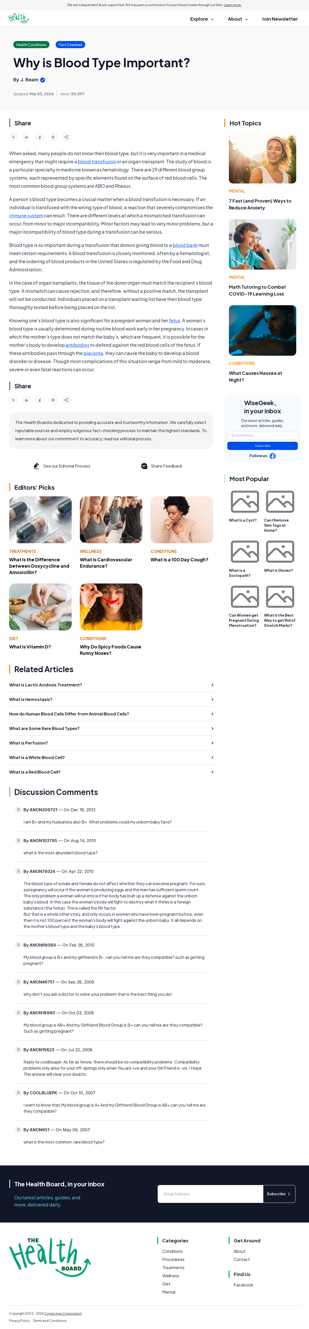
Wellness (91, 551)
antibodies (77, 345)
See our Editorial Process (61, 466)
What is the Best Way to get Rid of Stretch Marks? (279, 620)
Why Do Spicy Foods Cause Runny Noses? (110, 650)
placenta (93, 353)
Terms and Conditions (50, 1321)
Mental (237, 191)
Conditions (164, 551)
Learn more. (233, 5)
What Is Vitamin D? (30, 646)
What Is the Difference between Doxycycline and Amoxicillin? (39, 565)
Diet (13, 638)
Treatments (22, 551)
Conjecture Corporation (63, 1313)
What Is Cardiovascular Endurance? (106, 562)
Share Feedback (161, 466)
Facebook (243, 1284)
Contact (242, 1259)
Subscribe (262, 446)
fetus (174, 320)
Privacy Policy (19, 1321)
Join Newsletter (280, 19)
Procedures (173, 1259)
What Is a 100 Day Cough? (179, 559)
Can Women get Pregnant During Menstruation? (244, 620)
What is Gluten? (278, 570)
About (239, 1251)
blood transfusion (97, 161)
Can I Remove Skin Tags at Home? (276, 525)
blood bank (185, 245)
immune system (26, 215)
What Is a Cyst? (243, 520)
